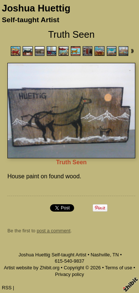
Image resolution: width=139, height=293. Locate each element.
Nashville (100, 254)
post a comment (53, 230)
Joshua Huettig (36, 8)
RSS (6, 287)
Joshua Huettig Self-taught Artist (52, 254)
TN (115, 254)
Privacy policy (69, 274)
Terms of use (118, 267)
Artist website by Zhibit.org (31, 267)
